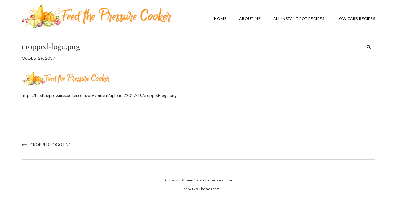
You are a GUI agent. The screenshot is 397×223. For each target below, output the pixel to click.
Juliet (182, 189)
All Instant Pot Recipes (298, 18)
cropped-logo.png (51, 144)
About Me (250, 18)
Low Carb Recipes (356, 18)
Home (220, 18)
